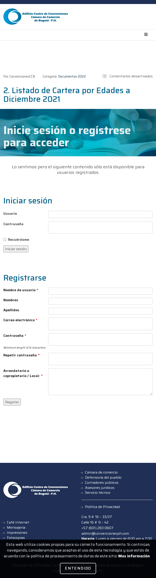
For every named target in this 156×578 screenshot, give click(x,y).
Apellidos (11, 310)
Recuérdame (18, 239)
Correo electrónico (20, 320)
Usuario (10, 213)
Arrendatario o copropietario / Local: (23, 373)
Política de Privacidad (102, 507)
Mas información (134, 556)
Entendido (78, 568)
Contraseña (13, 224)
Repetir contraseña (21, 355)
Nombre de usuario (20, 290)
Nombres (10, 300)
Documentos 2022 (72, 76)
